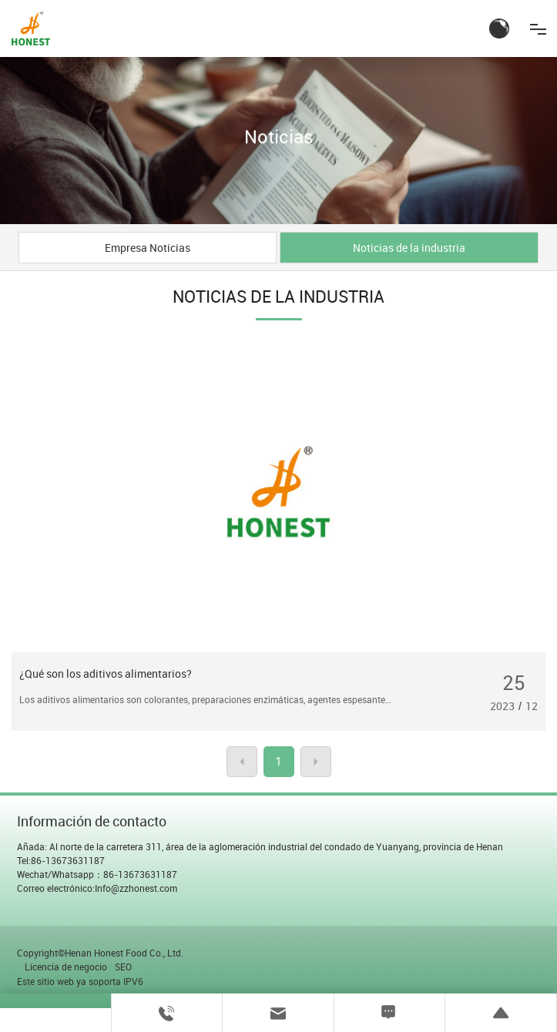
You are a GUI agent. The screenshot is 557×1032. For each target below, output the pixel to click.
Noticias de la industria (409, 247)
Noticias (279, 137)
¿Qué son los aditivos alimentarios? (105, 673)
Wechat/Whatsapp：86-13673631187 (97, 874)
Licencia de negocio (66, 966)
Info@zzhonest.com (136, 888)
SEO (123, 966)
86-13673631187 (68, 860)
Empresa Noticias (147, 247)
